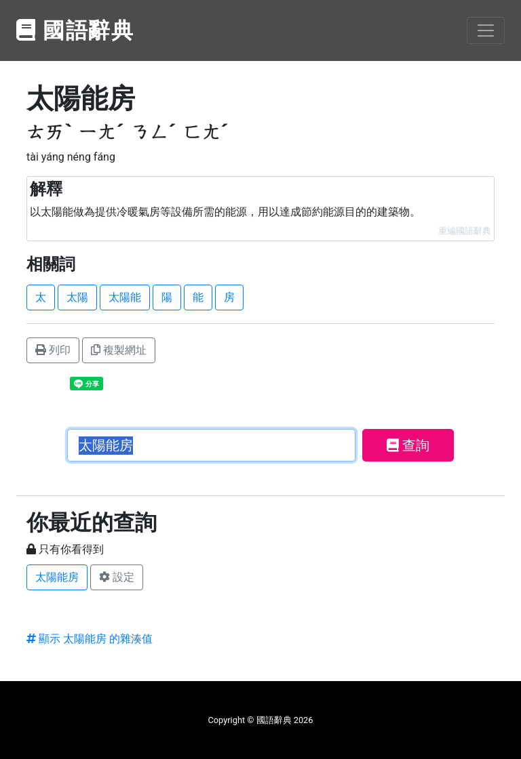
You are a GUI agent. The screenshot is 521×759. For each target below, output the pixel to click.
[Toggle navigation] (486, 30)
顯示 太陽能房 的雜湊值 (89, 638)
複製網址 (119, 350)
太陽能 (125, 297)
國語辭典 (75, 30)
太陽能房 (57, 577)
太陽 (77, 297)
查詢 (408, 445)
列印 (53, 350)
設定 (116, 577)
